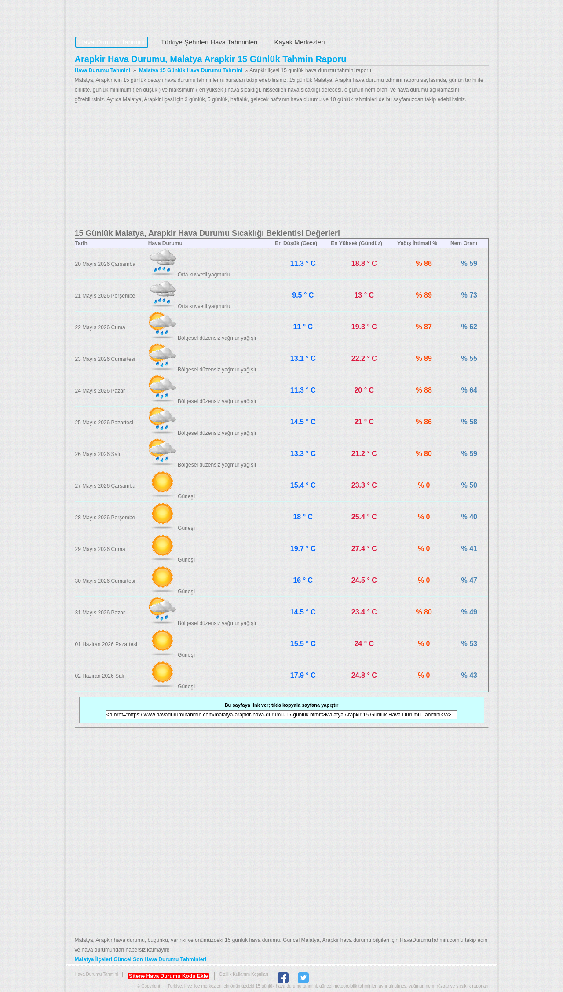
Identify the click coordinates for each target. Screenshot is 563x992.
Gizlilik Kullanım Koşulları (243, 974)
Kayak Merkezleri (299, 42)
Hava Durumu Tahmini (130, 16)
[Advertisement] (282, 166)
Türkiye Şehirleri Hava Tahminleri (209, 42)
